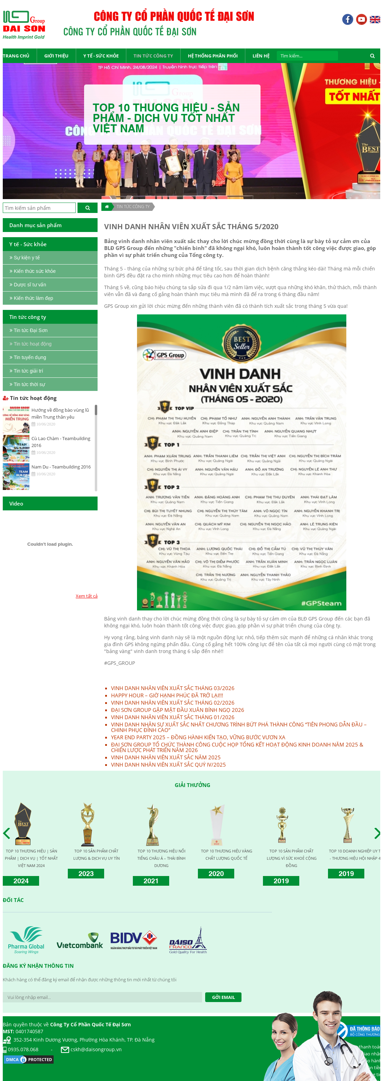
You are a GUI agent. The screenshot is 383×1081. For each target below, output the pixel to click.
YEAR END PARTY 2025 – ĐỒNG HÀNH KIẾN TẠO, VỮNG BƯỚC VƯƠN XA (198, 737)
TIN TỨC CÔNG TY (133, 206)
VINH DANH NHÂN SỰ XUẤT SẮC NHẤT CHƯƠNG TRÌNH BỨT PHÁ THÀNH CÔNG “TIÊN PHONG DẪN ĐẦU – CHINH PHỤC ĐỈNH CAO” (239, 727)
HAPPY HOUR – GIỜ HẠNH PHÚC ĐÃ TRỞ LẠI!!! (167, 695)
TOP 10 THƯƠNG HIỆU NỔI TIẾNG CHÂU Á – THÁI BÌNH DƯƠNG (161, 858)
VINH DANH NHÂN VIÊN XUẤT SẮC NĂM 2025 (166, 757)
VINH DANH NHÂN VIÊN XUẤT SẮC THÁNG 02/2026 (173, 702)
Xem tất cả (87, 596)
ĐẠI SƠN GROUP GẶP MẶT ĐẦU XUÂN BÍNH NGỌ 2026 (177, 709)
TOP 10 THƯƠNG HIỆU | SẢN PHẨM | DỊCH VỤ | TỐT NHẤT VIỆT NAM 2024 (31, 858)
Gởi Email (223, 997)
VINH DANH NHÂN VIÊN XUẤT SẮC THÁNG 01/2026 (173, 717)
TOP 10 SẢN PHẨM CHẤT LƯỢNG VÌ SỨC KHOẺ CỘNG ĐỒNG (292, 858)
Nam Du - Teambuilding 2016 (61, 467)
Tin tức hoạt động (29, 397)
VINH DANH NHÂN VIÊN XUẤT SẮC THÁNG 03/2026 (173, 688)
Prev (8, 833)
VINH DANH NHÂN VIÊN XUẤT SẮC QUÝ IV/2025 (168, 764)
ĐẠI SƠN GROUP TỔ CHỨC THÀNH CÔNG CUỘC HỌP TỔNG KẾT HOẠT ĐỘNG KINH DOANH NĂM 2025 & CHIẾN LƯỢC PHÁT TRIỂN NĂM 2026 (237, 747)
